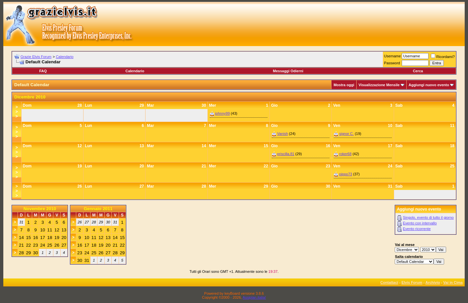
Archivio (433, 282)
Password (392, 63)
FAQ (43, 71)
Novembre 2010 (40, 208)
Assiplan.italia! (254, 297)
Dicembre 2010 (29, 96)
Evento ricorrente (417, 229)
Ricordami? (443, 57)
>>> (17, 112)
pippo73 (345, 174)
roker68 (345, 154)
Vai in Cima (453, 282)
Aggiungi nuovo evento (429, 85)
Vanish (282, 134)
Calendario (64, 57)
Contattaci (389, 282)
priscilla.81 (285, 154)
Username (392, 56)
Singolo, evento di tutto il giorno (428, 217)
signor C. (346, 134)
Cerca (418, 71)
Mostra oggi (343, 85)
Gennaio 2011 (98, 208)
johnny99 (222, 113)
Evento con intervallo (420, 223)
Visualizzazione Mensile (379, 85)
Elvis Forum (411, 282)
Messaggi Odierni (288, 71)
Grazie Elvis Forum (36, 57)
